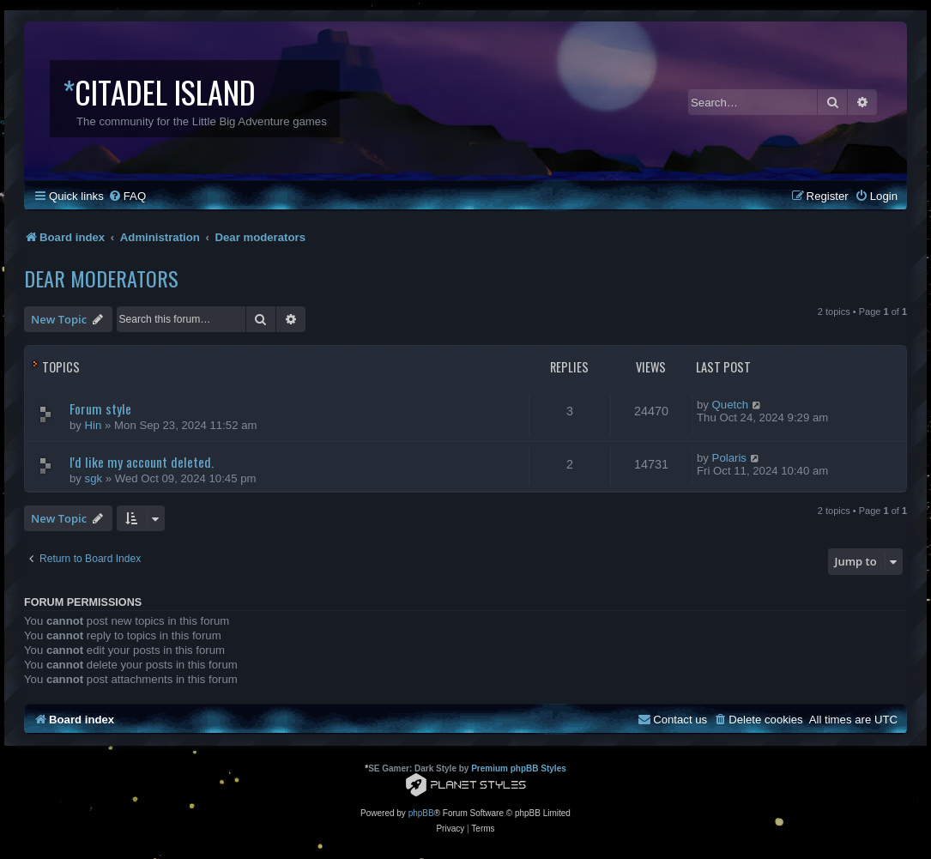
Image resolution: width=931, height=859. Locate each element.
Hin (93, 425)
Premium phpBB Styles (518, 768)
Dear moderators (101, 278)
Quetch (730, 404)
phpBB (421, 813)
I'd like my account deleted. (142, 461)
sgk (94, 478)
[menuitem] (127, 196)
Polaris (729, 457)
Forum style (100, 408)
